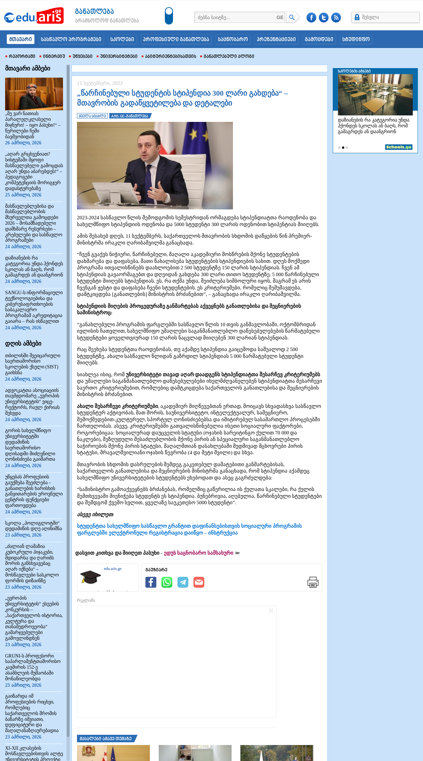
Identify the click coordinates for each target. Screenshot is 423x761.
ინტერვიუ (52, 56)
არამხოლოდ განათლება (97, 21)
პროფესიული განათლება (176, 40)
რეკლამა (86, 600)
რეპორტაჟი (20, 56)
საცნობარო (233, 40)
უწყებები (81, 56)
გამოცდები (319, 40)
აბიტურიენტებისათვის (169, 56)
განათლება (94, 12)
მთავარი (20, 40)
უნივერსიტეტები (117, 56)
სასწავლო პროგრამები (71, 40)
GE (280, 17)
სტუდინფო (356, 40)
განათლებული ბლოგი (227, 56)
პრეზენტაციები (276, 40)
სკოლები (122, 40)
